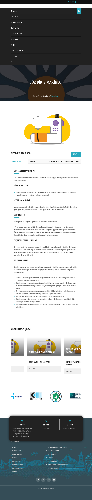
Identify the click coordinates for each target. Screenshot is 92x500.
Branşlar (45, 96)
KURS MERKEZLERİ (17, 34)
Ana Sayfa (36, 96)
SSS (12, 62)
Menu (14, 11)
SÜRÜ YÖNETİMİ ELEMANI (58, 352)
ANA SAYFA (14, 17)
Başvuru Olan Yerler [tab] (72, 161)
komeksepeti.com (17, 468)
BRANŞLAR (14, 39)
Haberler (49, 457)
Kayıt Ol (76, 154)
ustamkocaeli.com (52, 468)
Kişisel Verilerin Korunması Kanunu (57, 464)
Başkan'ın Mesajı (16, 454)
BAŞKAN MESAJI (16, 22)
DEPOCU (13, 352)
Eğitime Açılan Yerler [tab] (55, 161)
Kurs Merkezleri (51, 454)
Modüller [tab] (33, 161)
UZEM (13, 45)
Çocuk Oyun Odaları (17, 464)
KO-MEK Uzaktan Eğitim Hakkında (56, 447)
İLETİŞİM (14, 56)
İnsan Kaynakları (51, 461)
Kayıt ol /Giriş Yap (18, 51)
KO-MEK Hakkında (16, 450)
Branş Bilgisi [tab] (16, 161)
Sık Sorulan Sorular (52, 450)
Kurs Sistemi (15, 461)
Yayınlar (14, 471)
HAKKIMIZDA (15, 28)
